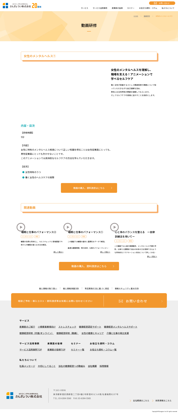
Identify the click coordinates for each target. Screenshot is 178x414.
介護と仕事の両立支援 (118, 333)
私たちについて (168, 8)
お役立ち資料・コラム (148, 8)
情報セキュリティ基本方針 (127, 288)
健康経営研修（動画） (67, 333)
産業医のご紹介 (27, 326)
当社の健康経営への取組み (71, 366)
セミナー (130, 8)
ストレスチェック (67, 326)
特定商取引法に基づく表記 (97, 288)
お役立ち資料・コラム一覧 (103, 349)
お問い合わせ (164, 3)
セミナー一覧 (77, 349)
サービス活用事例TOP (30, 349)
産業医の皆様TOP (56, 349)
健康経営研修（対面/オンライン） (36, 333)
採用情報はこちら (163, 400)
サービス (84, 8)
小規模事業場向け (47, 326)
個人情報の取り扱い (48, 288)
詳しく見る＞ (59, 252)
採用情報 (104, 366)
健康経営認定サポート (90, 326)
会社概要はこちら (141, 400)
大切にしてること (47, 366)
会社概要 (92, 366)
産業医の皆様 (117, 8)
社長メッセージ (27, 366)
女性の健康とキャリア (92, 333)
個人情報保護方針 (71, 288)
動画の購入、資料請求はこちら (89, 188)
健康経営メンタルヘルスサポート (120, 326)
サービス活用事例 (100, 8)
